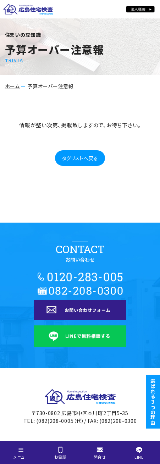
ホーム (12, 86)
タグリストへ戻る (80, 158)
